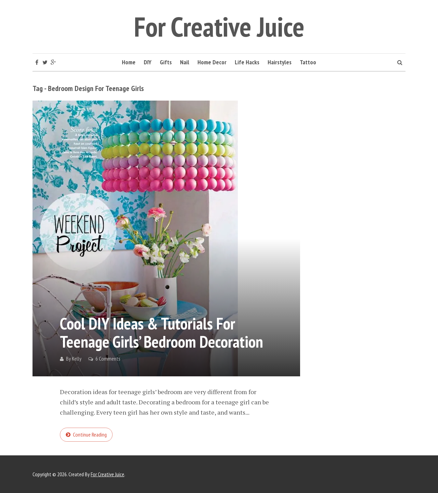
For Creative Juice (219, 26)
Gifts (166, 62)
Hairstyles (280, 62)
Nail (184, 62)
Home (129, 62)
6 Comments (107, 358)
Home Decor (212, 62)
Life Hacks (247, 62)
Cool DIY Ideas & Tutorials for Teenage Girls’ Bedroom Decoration (161, 332)
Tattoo (308, 62)
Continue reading (90, 434)
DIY (148, 62)
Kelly (76, 358)
